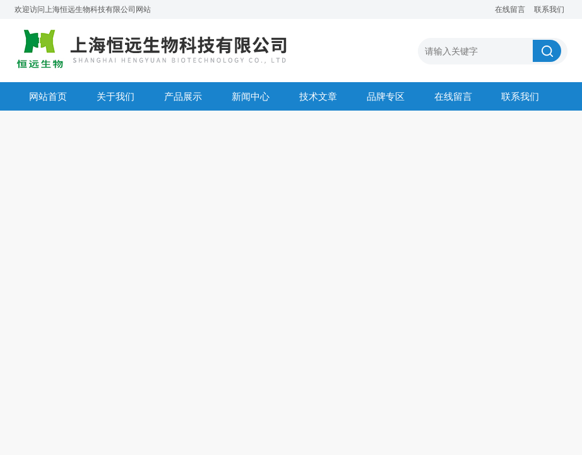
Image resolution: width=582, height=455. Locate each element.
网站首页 (48, 96)
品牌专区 (386, 96)
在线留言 (510, 9)
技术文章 (318, 96)
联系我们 (549, 9)
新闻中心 (251, 96)
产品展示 (183, 96)
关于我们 (115, 96)
